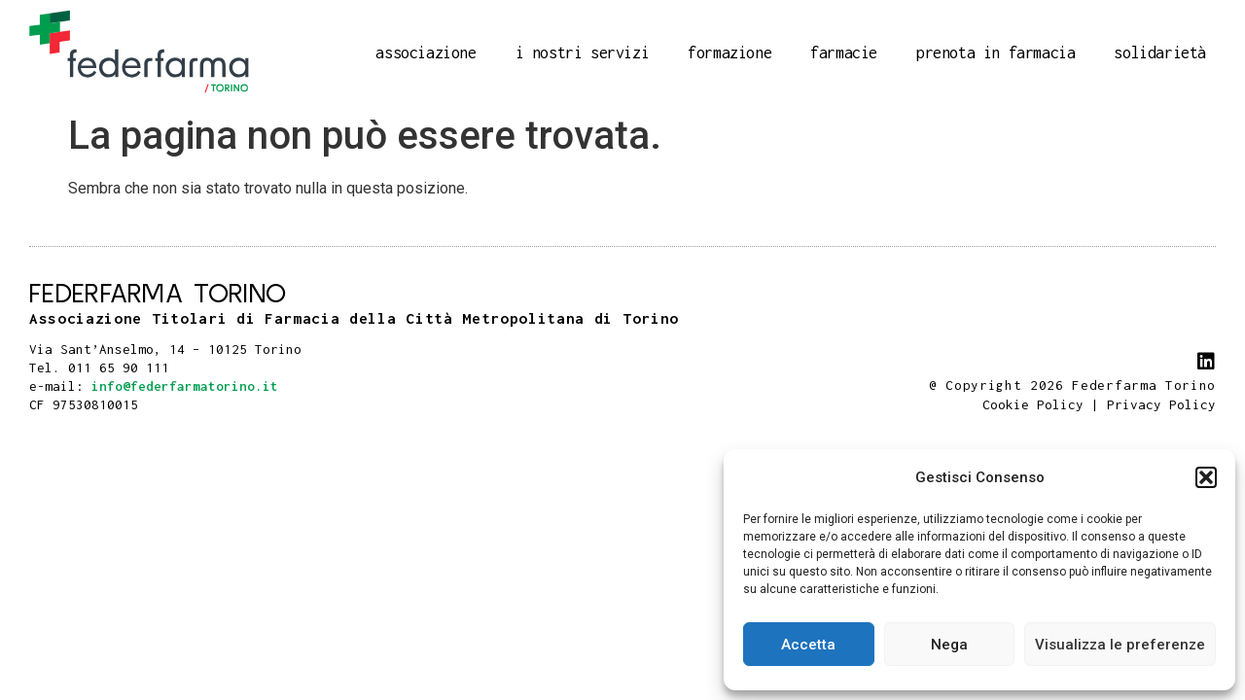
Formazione (729, 52)
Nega (949, 644)
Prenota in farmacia (995, 52)
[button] (1206, 477)
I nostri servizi (583, 52)
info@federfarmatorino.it (184, 386)
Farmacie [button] (843, 52)
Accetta (808, 644)
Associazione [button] (425, 52)
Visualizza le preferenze (1120, 644)
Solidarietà (1160, 52)
